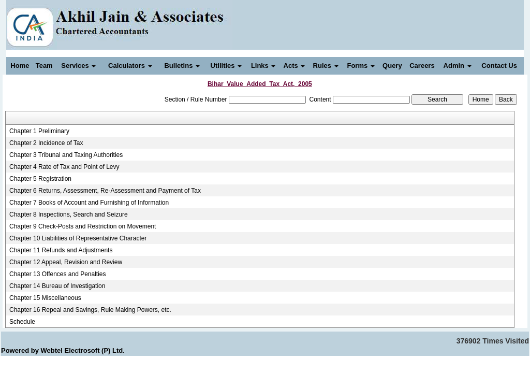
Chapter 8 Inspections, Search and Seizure (68, 214)
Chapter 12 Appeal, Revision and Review (65, 262)
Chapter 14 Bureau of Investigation (57, 286)
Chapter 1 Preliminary (39, 131)
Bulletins (182, 65)
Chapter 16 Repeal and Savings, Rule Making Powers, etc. (90, 309)
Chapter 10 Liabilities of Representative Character (77, 238)
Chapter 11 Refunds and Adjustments (60, 250)
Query (392, 65)
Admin (458, 65)
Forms (360, 65)
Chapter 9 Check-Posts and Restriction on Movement (82, 226)
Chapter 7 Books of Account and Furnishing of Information (89, 202)
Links (263, 65)
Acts (294, 65)
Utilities (226, 65)
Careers (421, 65)
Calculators (130, 65)
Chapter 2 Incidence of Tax (46, 143)
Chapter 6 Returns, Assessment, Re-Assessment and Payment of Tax (105, 190)
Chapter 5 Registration (40, 178)
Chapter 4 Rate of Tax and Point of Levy (64, 166)
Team (44, 65)
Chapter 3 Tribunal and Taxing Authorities (66, 155)
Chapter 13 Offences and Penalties (57, 274)
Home (19, 65)
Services (78, 65)
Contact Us (499, 65)
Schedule (22, 321)
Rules (325, 65)
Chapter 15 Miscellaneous (45, 298)
